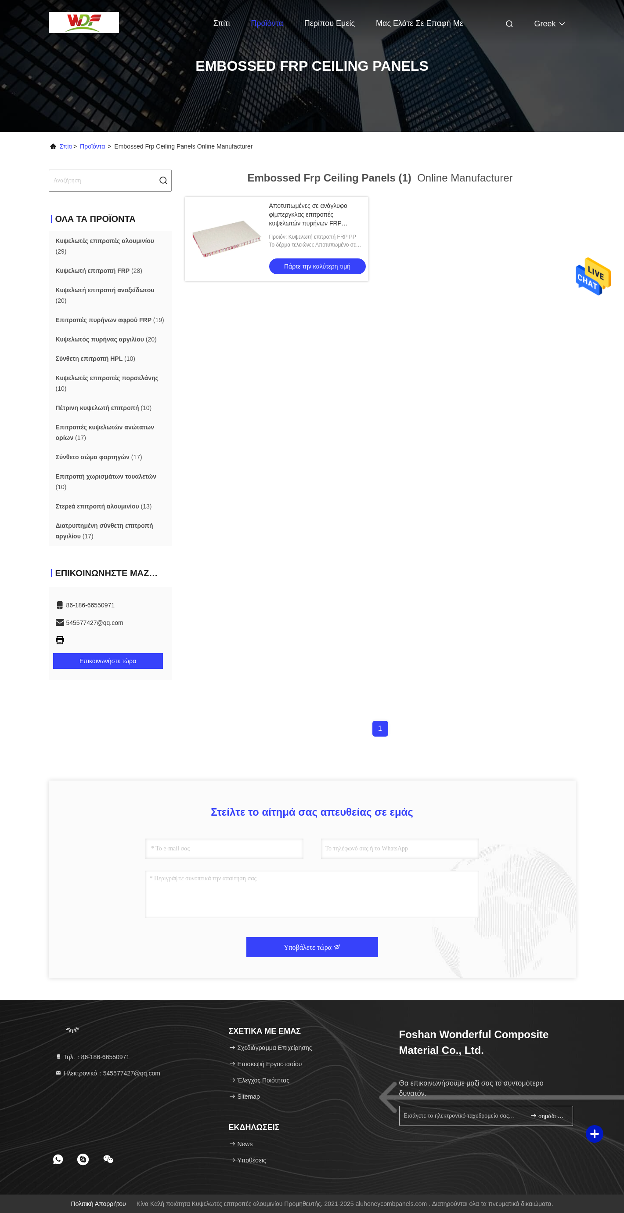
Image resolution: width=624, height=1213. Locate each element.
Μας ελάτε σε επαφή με (419, 23)
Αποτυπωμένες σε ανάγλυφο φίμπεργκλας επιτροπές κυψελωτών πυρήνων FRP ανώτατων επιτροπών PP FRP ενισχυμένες (310, 223)
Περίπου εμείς (329, 23)
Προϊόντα (267, 23)
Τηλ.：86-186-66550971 (92, 1056)
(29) (105, 246)
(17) (105, 432)
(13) (104, 506)
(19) (110, 319)
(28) (99, 270)
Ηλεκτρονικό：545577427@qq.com (107, 1073)
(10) (96, 358)
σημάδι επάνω (548, 1115)
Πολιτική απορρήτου (98, 1203)
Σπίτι (221, 23)
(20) (105, 295)
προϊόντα (92, 146)
